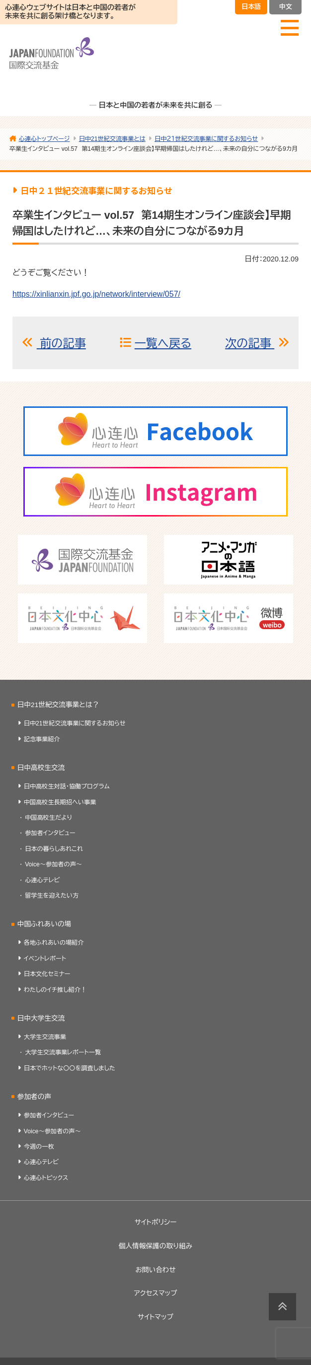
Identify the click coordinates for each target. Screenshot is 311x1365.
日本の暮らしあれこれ (54, 848)
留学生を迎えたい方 (51, 895)
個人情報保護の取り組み (155, 1246)
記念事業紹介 (42, 739)
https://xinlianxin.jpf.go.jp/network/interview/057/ (96, 294)
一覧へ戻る (163, 343)
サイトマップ (155, 1317)
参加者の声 (34, 1097)
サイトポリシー (156, 1222)
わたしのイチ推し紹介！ (55, 989)
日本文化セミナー (47, 974)
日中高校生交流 (41, 768)
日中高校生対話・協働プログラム (67, 786)
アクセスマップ (155, 1293)
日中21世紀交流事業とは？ (58, 705)
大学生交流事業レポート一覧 (63, 1052)
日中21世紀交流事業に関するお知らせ (75, 723)
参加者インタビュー (50, 833)
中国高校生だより (48, 817)
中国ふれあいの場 (44, 924)
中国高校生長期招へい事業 (60, 802)
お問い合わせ (155, 1270)
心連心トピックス (46, 1177)
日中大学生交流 (41, 1018)
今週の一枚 (39, 1146)
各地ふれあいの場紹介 (54, 942)
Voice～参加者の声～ (53, 864)
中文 (285, 6)
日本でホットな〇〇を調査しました (69, 1068)
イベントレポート (45, 958)
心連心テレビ (42, 880)
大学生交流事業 (45, 1037)
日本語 (251, 6)
